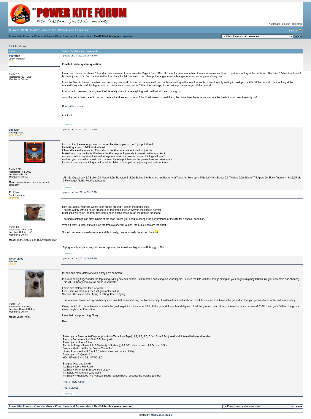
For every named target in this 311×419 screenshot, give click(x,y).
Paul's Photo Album (74, 381)
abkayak (14, 129)
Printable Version (18, 46)
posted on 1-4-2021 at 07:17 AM (80, 129)
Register (296, 24)
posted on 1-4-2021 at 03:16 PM (80, 192)
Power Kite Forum (20, 36)
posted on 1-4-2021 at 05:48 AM (80, 55)
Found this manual (73, 106)
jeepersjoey (16, 258)
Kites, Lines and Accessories (73, 36)
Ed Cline (14, 192)
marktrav (14, 55)
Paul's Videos (70, 387)
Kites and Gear (43, 36)
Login (287, 24)
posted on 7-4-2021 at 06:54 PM (80, 258)
